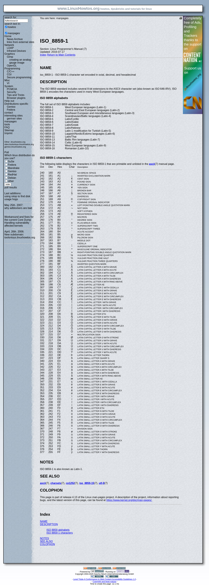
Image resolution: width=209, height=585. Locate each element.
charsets (55, 483)
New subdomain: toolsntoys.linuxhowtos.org (19, 236)
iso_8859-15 (86, 483)
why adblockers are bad (18, 208)
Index (43, 54)
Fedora (11, 109)
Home (7, 36)
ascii (152, 164)
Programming (12, 68)
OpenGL (12, 65)
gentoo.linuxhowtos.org (15, 147)
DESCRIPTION (49, 524)
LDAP (10, 48)
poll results (10, 187)
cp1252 (70, 483)
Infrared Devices (16, 50)
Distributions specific (16, 103)
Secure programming (19, 77)
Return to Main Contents (61, 54)
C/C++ (10, 71)
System (8, 86)
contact (8, 112)
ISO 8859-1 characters (60, 532)
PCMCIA (12, 89)
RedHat (12, 174)
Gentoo (11, 106)
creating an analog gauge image (20, 61)
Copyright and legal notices (104, 581)
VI (8, 83)
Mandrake (13, 168)
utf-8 (101, 483)
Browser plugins (16, 98)
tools (7, 124)
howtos (12, 27)
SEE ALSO (46, 541)
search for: (10, 17)
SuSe (11, 161)
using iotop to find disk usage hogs (17, 198)
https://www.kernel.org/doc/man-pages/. (129, 500)
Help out (9, 100)
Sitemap (9, 130)
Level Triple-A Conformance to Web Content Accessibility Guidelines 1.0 (104, 579)
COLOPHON (47, 544)
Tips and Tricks (15, 95)
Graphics (9, 53)
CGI (9, 74)
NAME (44, 521)
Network (9, 45)
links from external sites (20, 42)
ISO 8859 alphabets (58, 529)
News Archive (15, 39)
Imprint (8, 133)
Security (11, 92)
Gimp (10, 56)
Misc (7, 80)
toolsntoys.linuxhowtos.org (21, 144)
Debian (12, 177)
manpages (14, 33)
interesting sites (13, 115)
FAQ (7, 127)
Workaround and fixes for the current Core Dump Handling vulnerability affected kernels (18, 221)
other (11, 181)
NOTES (44, 538)
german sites (14, 118)
